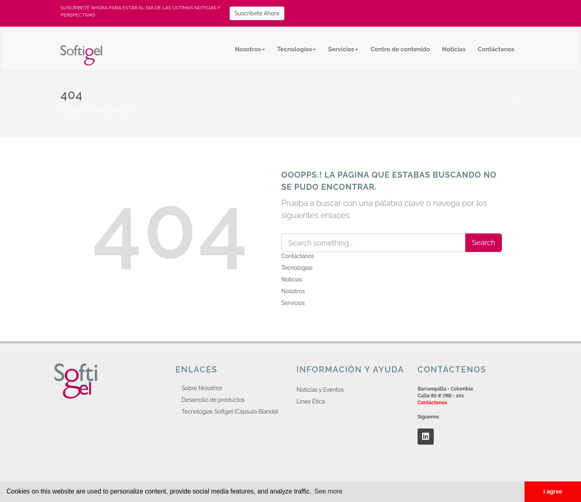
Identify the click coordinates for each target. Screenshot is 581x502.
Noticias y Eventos (320, 389)
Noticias (454, 49)
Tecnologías (296, 49)
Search (483, 242)
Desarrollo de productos (213, 400)
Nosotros (250, 49)
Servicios (343, 49)
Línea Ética (311, 401)
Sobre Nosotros (202, 388)
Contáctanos (496, 49)
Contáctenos (432, 402)
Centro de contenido (400, 49)
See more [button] (328, 491)
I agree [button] (552, 491)
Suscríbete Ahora (257, 13)
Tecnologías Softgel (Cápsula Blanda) (230, 411)
